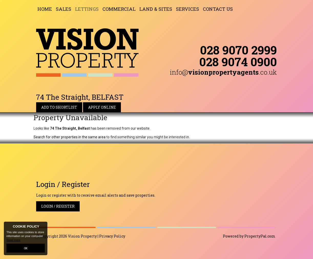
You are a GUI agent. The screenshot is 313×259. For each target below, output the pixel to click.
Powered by (249, 236)
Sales (63, 9)
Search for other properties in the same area (70, 137)
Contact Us (218, 9)
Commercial (118, 9)
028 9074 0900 (238, 61)
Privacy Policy (112, 236)
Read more (13, 240)
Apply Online (102, 107)
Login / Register (58, 206)
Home (44, 9)
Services (187, 9)
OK (26, 248)
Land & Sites (155, 9)
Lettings (87, 9)
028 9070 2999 (238, 50)
